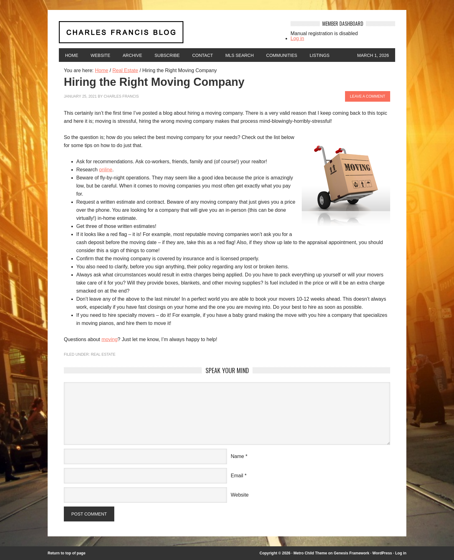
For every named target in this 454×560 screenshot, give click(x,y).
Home (71, 55)
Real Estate (103, 354)
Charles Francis (121, 96)
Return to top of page (66, 553)
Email (237, 475)
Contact (202, 55)
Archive (132, 55)
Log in (297, 38)
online (105, 169)
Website (100, 55)
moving (110, 339)
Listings (319, 55)
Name (237, 456)
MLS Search (239, 55)
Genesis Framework (351, 553)
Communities (281, 55)
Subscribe (167, 55)
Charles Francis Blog (169, 34)
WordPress (382, 553)
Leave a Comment (367, 96)
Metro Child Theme (310, 553)
